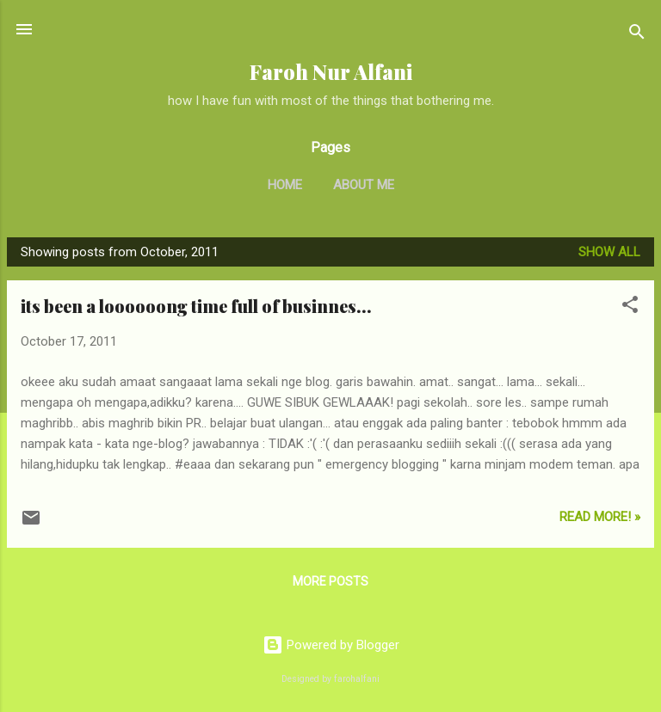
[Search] (637, 35)
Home (285, 185)
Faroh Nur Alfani (331, 71)
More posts (330, 581)
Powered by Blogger (331, 645)
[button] (630, 307)
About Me (363, 185)
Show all (609, 252)
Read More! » (599, 517)
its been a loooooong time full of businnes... (196, 305)
